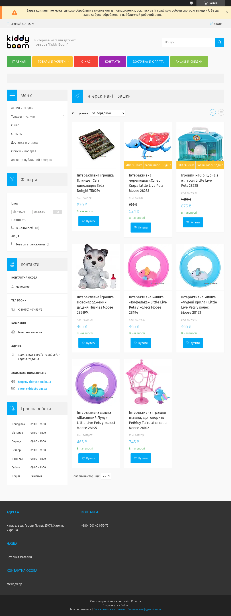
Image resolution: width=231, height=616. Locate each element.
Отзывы (16, 134)
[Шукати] (219, 42)
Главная (19, 62)
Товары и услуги (52, 62)
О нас (86, 62)
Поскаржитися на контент (109, 609)
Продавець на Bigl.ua (115, 605)
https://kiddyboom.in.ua (34, 381)
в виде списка (221, 113)
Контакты (113, 62)
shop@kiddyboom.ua (32, 388)
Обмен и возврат (23, 151)
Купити (91, 221)
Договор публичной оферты (31, 160)
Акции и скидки (189, 62)
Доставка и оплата (148, 62)
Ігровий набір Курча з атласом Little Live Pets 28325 (199, 180)
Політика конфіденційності (144, 609)
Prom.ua (136, 601)
